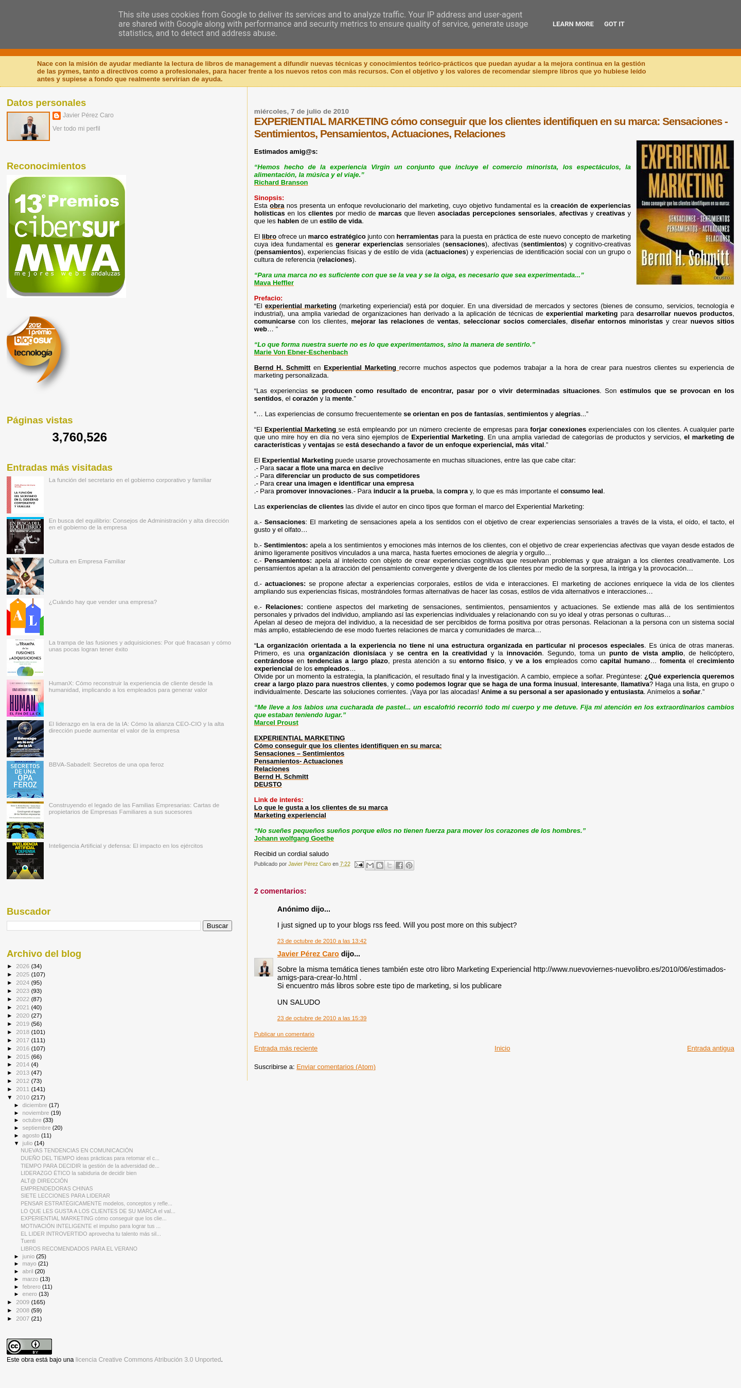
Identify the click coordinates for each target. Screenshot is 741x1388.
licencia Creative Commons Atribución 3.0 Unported (148, 1359)
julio (28, 1143)
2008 (23, 1310)
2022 (23, 998)
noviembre (37, 1113)
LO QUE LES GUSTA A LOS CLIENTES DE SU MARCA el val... (98, 1211)
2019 (23, 1023)
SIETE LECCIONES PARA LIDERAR (65, 1196)
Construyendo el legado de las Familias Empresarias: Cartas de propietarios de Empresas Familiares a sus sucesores (134, 808)
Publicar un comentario (284, 1034)
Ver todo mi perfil (76, 128)
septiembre (37, 1128)
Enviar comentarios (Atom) (336, 1067)
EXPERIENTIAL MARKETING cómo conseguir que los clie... (94, 1218)
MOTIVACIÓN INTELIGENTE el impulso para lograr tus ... (91, 1226)
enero (31, 1294)
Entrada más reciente (286, 1048)
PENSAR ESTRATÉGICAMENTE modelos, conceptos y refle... (96, 1203)
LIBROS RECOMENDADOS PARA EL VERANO (79, 1248)
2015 (23, 1056)
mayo (30, 1263)
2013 (23, 1072)
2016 (23, 1048)
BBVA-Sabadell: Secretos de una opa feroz (106, 764)
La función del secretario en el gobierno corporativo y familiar (130, 479)
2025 (23, 974)
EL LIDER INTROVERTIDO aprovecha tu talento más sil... (91, 1234)
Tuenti (28, 1241)
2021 (23, 1007)
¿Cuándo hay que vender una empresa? (103, 601)
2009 (23, 1301)
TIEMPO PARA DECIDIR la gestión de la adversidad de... (90, 1166)
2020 (23, 1015)
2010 (23, 1097)
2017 (23, 1040)
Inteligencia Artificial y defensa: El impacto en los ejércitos (126, 845)
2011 (23, 1089)
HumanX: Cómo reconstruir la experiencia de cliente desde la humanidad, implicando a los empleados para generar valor (131, 686)
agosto (32, 1135)
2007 (23, 1318)
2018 (23, 1031)
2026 (23, 966)
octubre (33, 1120)
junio (30, 1256)
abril (29, 1271)
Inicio (502, 1048)
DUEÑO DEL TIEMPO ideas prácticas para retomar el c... (90, 1158)
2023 (23, 990)
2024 (23, 982)
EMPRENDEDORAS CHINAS (57, 1188)
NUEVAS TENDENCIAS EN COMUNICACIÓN (77, 1150)
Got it (614, 24)
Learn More (573, 24)
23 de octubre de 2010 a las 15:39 (322, 1018)
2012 (23, 1080)
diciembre (36, 1105)
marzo (31, 1279)
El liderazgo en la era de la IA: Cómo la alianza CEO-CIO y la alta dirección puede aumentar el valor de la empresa (136, 727)
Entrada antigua (710, 1048)
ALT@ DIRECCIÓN (44, 1181)
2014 (23, 1064)
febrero (32, 1287)
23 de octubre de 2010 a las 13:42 (322, 941)
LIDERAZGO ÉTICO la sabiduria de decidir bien (78, 1173)
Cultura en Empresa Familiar (87, 561)
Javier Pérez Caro (308, 954)
